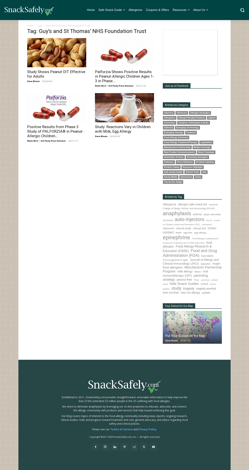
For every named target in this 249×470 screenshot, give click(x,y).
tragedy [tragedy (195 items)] (188, 288)
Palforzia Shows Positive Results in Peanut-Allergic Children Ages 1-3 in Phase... (124, 76)
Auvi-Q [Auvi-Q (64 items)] (209, 220)
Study (198, 177)
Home (30, 25)
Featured (190, 132)
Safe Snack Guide (173, 172)
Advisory (168, 113)
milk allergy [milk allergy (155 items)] (185, 271)
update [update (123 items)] (206, 292)
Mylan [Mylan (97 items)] (197, 271)
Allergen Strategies (200, 113)
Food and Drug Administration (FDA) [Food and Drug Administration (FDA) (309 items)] (190, 253)
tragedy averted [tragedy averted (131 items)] (206, 288)
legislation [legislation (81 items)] (206, 264)
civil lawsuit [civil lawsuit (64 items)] (207, 224)
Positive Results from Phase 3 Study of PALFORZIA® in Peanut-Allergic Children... (55, 131)
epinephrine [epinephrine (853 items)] (176, 237)
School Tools (192, 172)
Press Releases (185, 162)
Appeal (211, 117)
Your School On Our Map (179, 306)
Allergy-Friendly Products (191, 117)
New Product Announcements (179, 152)
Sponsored (186, 177)
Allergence (169, 117)
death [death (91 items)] (179, 232)
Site (204, 172)
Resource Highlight (193, 167)
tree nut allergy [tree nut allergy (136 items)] (190, 292)
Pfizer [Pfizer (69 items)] (196, 280)
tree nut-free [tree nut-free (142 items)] (171, 292)
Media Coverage (202, 147)
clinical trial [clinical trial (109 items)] (199, 228)
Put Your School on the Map (185, 336)
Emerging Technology (187, 127)
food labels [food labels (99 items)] (207, 256)
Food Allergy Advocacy (176, 137)
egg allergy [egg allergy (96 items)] (200, 232)
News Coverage (206, 152)
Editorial (168, 127)
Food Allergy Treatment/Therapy (180, 142)
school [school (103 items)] (204, 283)
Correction (169, 122)
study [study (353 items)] (176, 288)
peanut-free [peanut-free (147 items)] (184, 279)
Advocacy (182, 113)
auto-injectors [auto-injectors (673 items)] (189, 219)
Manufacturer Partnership (177, 147)
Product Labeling (205, 162)
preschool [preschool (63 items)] (205, 280)
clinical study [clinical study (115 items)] (183, 228)
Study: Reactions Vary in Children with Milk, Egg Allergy (123, 129)
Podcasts (169, 162)
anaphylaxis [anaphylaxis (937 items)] (177, 213)
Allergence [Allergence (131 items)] (169, 204)
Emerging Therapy (173, 132)
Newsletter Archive (174, 157)
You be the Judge (173, 182)
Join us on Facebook (176, 85)
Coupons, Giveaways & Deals (193, 122)
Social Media (170, 177)
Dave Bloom (33, 81)
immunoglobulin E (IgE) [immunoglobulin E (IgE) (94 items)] (175, 260)
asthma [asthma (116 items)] (197, 214)
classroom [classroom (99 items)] (168, 228)
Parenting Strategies (197, 157)
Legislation (206, 142)
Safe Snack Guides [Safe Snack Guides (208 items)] (184, 284)
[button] (242, 10)
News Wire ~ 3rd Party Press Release (114, 85)
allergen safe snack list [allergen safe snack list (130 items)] (192, 204)
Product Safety (171, 167)
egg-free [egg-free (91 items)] (187, 232)
